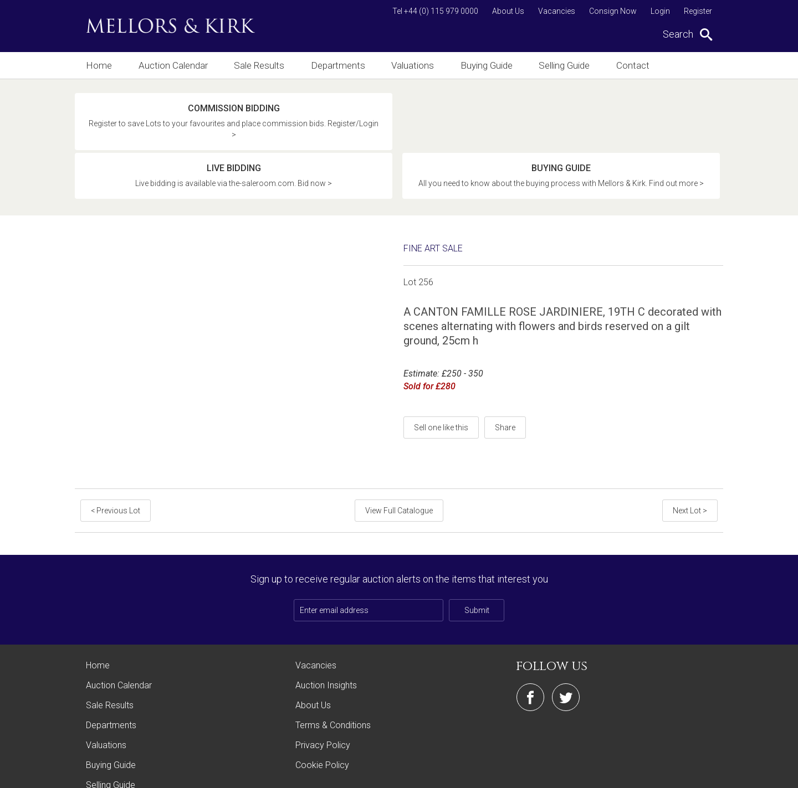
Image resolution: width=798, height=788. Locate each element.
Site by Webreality (695, 774)
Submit (476, 558)
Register (698, 11)
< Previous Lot (114, 458)
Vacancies (556, 11)
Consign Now (613, 11)
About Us (508, 11)
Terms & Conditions (333, 673)
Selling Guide (571, 65)
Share (505, 375)
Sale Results (260, 65)
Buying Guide (491, 65)
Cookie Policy (322, 713)
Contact (642, 65)
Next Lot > (691, 458)
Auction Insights (326, 633)
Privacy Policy (322, 693)
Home (98, 65)
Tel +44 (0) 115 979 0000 (435, 11)
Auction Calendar (173, 65)
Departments (340, 65)
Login (660, 11)
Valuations (416, 65)
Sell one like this (441, 375)
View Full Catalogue (399, 458)
